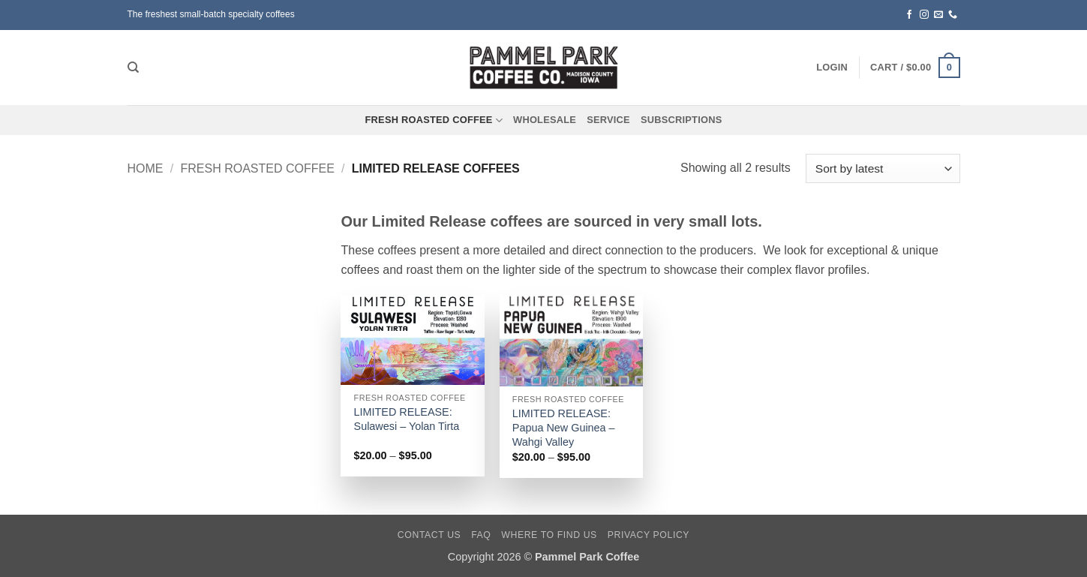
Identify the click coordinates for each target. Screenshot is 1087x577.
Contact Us (429, 535)
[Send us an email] (938, 15)
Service (608, 119)
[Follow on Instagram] (924, 15)
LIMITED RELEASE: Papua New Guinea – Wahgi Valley (563, 427)
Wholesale (544, 119)
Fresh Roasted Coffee (434, 120)
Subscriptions (681, 119)
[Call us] (952, 15)
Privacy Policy (648, 535)
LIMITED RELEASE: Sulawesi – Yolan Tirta (407, 419)
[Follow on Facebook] (909, 15)
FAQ (481, 535)
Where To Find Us (549, 535)
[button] (832, 67)
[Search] (133, 67)
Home (146, 168)
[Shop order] (882, 168)
